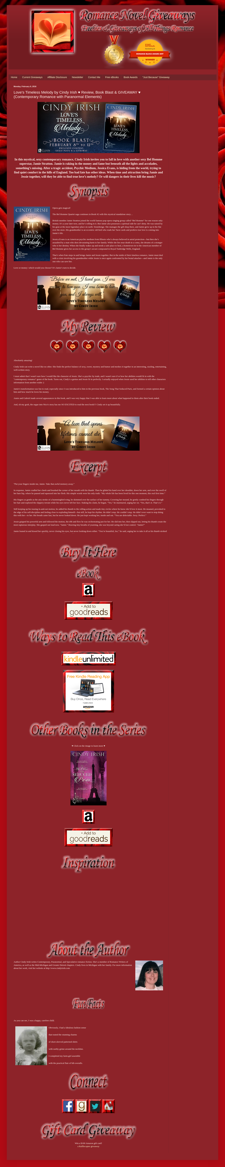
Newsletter (77, 77)
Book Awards (130, 77)
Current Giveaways (32, 77)
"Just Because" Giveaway (156, 77)
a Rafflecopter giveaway (88, 1146)
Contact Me (94, 77)
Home (14, 77)
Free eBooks (112, 77)
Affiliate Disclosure (57, 77)
